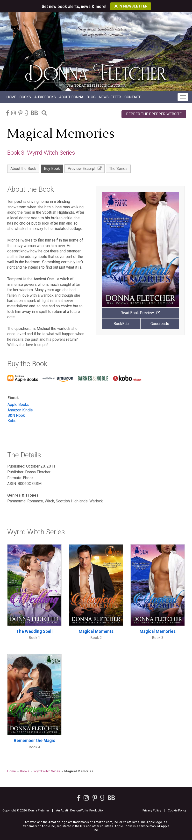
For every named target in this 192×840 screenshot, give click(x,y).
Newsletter (110, 97)
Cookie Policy (177, 810)
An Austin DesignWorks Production (80, 810)
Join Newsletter (131, 6)
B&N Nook (16, 415)
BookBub (121, 323)
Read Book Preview (140, 312)
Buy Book (52, 168)
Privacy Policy (151, 810)
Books (25, 97)
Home (11, 97)
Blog (91, 97)
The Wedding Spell (34, 631)
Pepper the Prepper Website (154, 114)
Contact (132, 97)
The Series (118, 168)
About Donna (71, 97)
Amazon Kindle (20, 410)
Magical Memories (158, 631)
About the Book (23, 168)
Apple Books (18, 404)
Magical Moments (96, 631)
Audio (45, 97)
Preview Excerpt (84, 168)
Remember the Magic (34, 740)
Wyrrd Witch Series (47, 771)
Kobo (11, 420)
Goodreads (159, 323)
